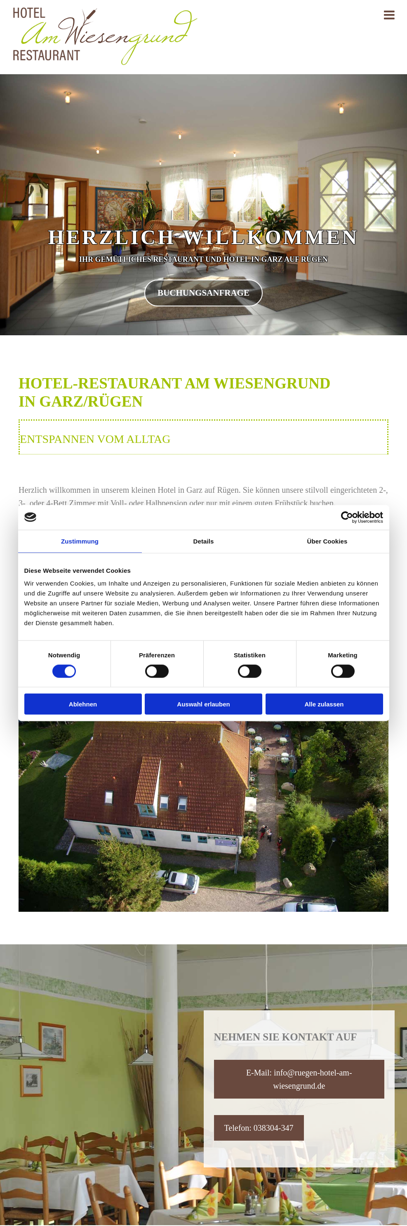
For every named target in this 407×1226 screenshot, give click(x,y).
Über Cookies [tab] (327, 540)
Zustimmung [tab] (80, 540)
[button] (203, 293)
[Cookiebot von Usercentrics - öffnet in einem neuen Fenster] (347, 517)
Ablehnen (83, 704)
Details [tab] (203, 540)
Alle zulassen (323, 704)
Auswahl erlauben (203, 704)
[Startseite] (105, 63)
